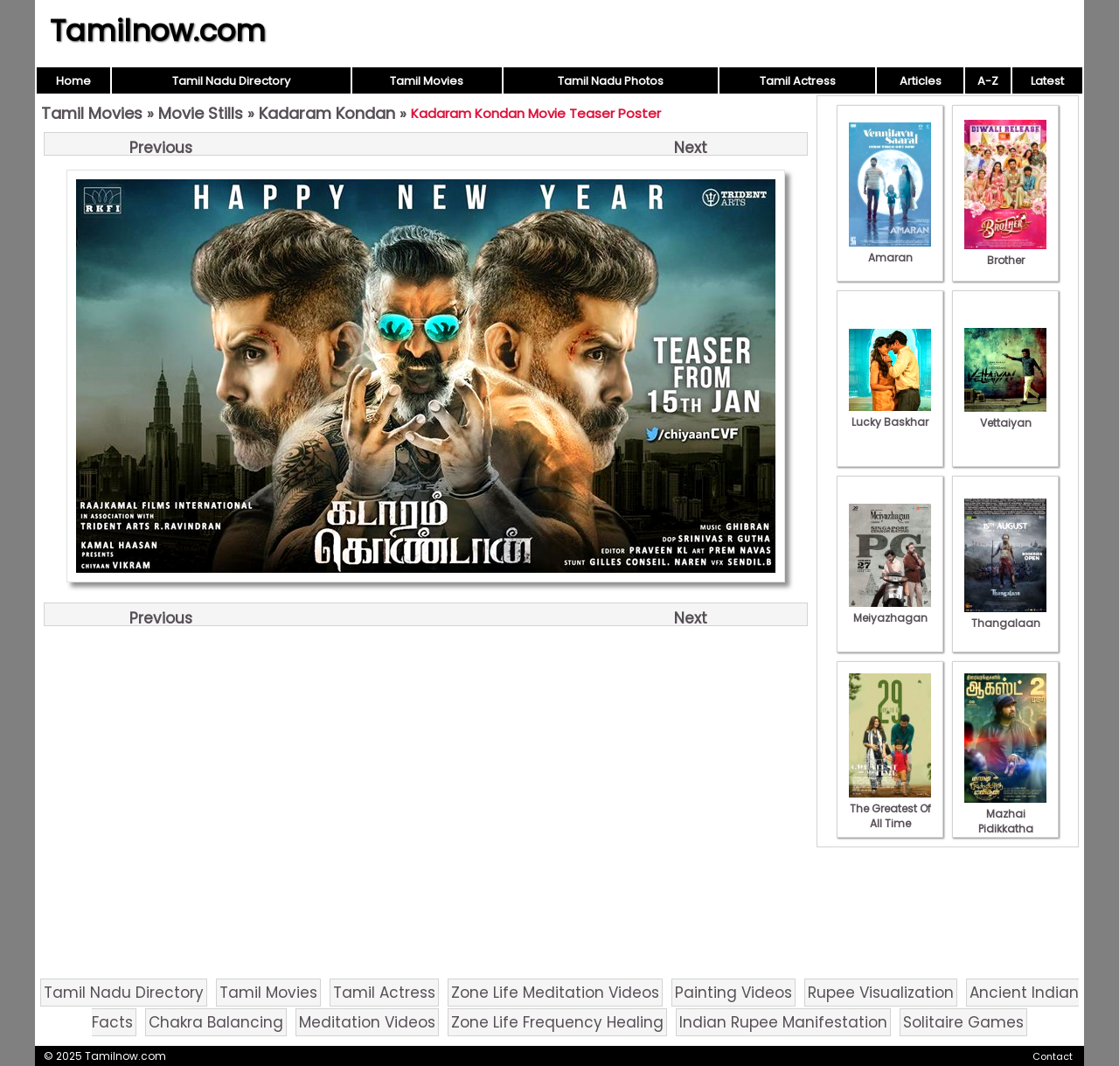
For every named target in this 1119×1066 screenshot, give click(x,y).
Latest (1047, 81)
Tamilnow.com (158, 31)
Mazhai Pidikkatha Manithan (1005, 821)
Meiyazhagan (890, 610)
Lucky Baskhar (890, 414)
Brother (1005, 253)
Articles (921, 81)
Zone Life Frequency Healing (557, 1022)
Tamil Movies (426, 81)
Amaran (890, 250)
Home (73, 81)
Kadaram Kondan (327, 113)
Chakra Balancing (216, 1022)
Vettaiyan (1005, 415)
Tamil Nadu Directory (231, 81)
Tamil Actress (798, 81)
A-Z (987, 81)
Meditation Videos (367, 1022)
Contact (1052, 1056)
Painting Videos (733, 992)
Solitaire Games (963, 1022)
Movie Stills (200, 113)
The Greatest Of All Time (890, 808)
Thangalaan (1005, 616)
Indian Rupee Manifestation (783, 1022)
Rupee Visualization (881, 992)
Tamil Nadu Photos (611, 81)
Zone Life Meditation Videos (555, 992)
